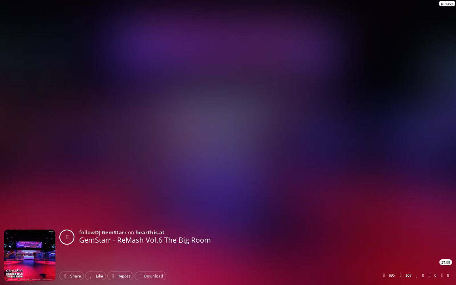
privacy (447, 3)
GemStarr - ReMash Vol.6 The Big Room (145, 240)
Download (150, 276)
